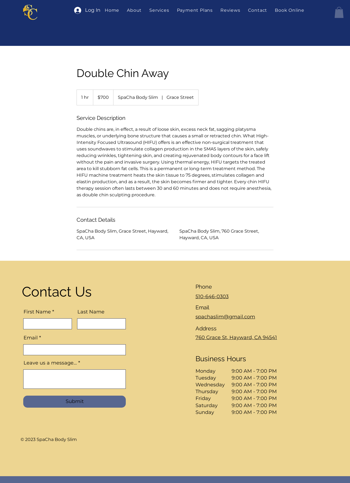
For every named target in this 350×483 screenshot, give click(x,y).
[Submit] (74, 402)
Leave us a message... (50, 362)
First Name (37, 311)
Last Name (90, 311)
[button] (159, 10)
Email (31, 337)
